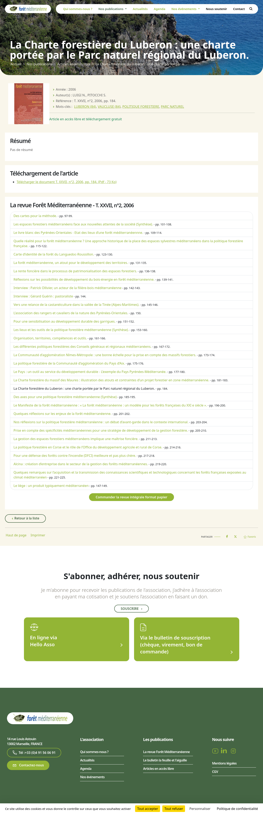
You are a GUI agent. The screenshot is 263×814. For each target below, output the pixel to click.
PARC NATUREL (172, 106)
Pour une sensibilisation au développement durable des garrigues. (65, 321)
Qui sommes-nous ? (77, 9)
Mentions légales (224, 763)
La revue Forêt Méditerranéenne (166, 752)
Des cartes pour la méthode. (35, 216)
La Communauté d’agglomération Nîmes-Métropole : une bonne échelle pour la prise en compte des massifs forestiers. (105, 355)
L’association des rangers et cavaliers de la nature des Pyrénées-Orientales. (71, 313)
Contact (239, 9)
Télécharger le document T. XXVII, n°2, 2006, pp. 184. (66, 182)
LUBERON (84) (85, 106)
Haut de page (16, 535)
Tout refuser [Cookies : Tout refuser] (173, 808)
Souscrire (131, 608)
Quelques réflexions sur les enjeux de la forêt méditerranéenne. (62, 413)
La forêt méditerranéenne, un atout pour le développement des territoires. (71, 262)
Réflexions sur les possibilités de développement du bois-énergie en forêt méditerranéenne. (84, 279)
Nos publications (39, 64)
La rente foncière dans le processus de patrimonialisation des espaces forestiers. (75, 271)
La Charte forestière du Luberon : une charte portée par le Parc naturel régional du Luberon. (84, 388)
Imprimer (37, 535)
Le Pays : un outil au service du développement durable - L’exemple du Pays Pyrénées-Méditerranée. (90, 371)
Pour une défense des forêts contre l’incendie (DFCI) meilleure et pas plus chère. (75, 455)
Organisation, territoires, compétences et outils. (50, 338)
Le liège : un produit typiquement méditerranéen (51, 485)
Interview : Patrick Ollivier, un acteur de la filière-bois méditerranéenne (68, 288)
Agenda (159, 9)
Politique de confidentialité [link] (237, 808)
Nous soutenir (216, 9)
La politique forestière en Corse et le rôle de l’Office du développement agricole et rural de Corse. (88, 447)
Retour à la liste (25, 518)
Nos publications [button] (111, 9)
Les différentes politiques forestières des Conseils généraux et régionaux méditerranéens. (82, 346)
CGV (215, 771)
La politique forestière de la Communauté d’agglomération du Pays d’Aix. (69, 363)
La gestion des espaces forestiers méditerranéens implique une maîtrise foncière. (76, 439)
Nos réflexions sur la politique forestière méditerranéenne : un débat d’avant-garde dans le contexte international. (101, 422)
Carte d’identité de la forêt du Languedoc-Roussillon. (54, 254)
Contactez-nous (28, 765)
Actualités (140, 9)
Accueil (16, 64)
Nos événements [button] (184, 9)
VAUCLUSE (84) (109, 106)
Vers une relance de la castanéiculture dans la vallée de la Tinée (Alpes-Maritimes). (76, 304)
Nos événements (92, 777)
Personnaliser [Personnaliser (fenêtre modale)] (199, 808)
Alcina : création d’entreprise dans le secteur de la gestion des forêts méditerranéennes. (81, 464)
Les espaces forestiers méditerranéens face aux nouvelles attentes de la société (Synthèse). (83, 224)
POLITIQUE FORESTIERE (140, 106)
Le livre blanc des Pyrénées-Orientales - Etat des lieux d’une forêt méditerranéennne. (78, 232)
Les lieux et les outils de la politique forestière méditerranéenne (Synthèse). (71, 330)
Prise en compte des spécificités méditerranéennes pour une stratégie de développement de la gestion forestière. (101, 430)
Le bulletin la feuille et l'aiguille (165, 760)
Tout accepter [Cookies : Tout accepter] (147, 808)
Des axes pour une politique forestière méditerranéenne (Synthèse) (65, 397)
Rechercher (251, 8)
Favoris (250, 536)
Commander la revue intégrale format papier (131, 497)
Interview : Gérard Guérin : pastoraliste (43, 296)
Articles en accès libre (73, 64)
